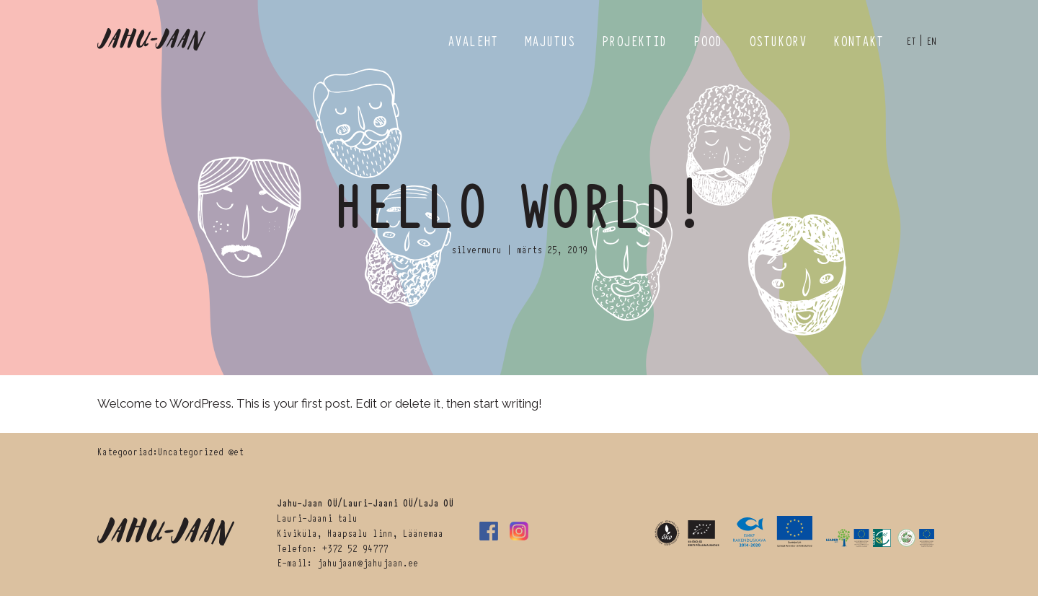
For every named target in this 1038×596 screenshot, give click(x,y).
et (911, 40)
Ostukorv (778, 40)
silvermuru (476, 249)
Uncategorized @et (201, 451)
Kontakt (858, 40)
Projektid (634, 40)
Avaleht (473, 40)
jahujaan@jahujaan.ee (367, 562)
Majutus (550, 40)
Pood (707, 40)
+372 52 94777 (355, 548)
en (931, 40)
